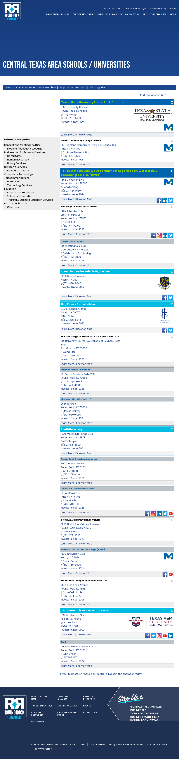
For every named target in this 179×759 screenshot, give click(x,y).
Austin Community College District (81, 140)
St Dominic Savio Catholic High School (85, 271)
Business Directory (157, 8)
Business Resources (110, 14)
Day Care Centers (18, 170)
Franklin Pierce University (75, 369)
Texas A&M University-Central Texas (85, 610)
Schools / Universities (19, 196)
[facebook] (38, 736)
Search (9, 87)
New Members (48, 87)
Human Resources (18, 159)
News (173, 14)
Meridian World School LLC (76, 399)
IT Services (13, 181)
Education (10, 189)
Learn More (67, 134)
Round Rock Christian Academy (79, 459)
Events (173, 8)
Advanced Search (26, 87)
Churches (13, 207)
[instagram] (45, 736)
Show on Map (84, 134)
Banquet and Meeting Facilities (22, 145)
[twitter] (32, 736)
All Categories (97, 87)
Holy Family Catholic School (79, 304)
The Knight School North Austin (79, 206)
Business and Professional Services (24, 152)
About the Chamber (155, 14)
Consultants (14, 156)
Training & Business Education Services (30, 200)
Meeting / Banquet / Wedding (24, 148)
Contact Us (90, 712)
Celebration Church (72, 241)
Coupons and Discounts (73, 87)
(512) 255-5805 (97, 744)
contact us (97, 674)
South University (71, 429)
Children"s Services (15, 167)
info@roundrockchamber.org (126, 744)
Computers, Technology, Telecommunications (18, 176)
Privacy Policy (43, 749)
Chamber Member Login (134, 8)
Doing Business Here (57, 14)
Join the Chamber (111, 8)
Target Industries (83, 14)
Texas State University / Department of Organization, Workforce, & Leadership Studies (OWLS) (109, 173)
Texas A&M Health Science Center (80, 519)
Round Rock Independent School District (84, 580)
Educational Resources (20, 192)
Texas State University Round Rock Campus (92, 102)
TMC (63, 642)
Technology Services (19, 185)
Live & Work (132, 14)
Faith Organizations (15, 203)
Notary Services (16, 163)
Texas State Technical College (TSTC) (83, 549)
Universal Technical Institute (77, 488)
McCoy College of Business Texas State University (90, 336)
